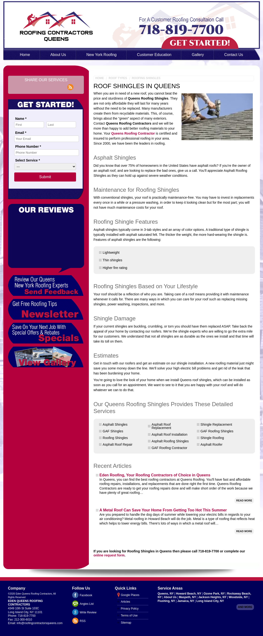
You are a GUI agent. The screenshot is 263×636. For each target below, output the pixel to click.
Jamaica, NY (186, 601)
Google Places (130, 595)
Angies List (87, 604)
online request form (109, 555)
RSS (83, 621)
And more (245, 607)
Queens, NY (166, 593)
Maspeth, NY (188, 597)
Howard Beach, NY (189, 593)
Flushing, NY (167, 601)
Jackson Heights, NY (212, 597)
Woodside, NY (239, 597)
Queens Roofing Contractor (133, 133)
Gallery (198, 55)
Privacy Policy (130, 608)
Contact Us (233, 55)
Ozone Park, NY (214, 593)
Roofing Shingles (146, 78)
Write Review (88, 612)
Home (25, 55)
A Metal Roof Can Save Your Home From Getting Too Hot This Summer (163, 510)
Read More (244, 500)
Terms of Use (129, 615)
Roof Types (118, 78)
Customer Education (154, 55)
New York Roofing (101, 55)
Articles (125, 601)
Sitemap (126, 622)
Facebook (86, 595)
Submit (45, 177)
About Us (58, 55)
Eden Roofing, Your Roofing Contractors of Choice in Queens (155, 475)
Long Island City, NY (210, 601)
